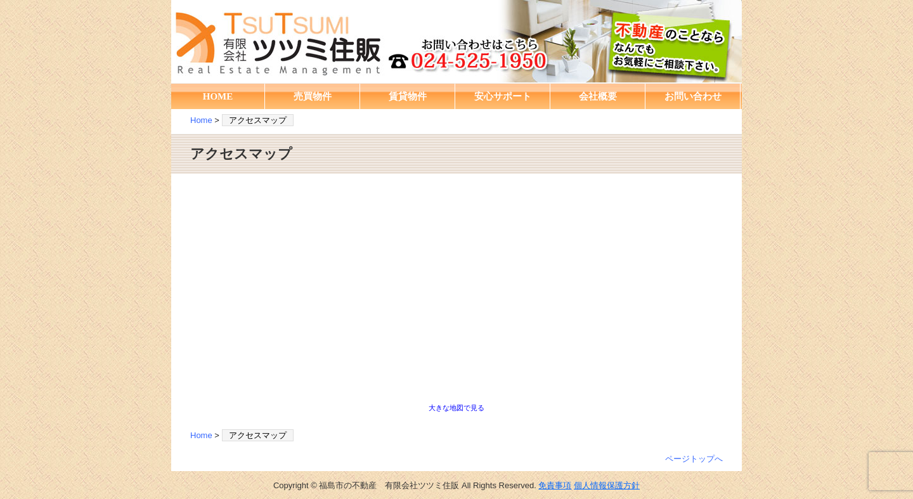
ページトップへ (694, 458)
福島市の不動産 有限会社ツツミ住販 (456, 41)
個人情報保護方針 (607, 485)
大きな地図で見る (456, 408)
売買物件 (313, 96)
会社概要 (598, 96)
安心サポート (502, 96)
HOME (218, 96)
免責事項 (554, 485)
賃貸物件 (408, 96)
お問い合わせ (693, 96)
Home (201, 120)
